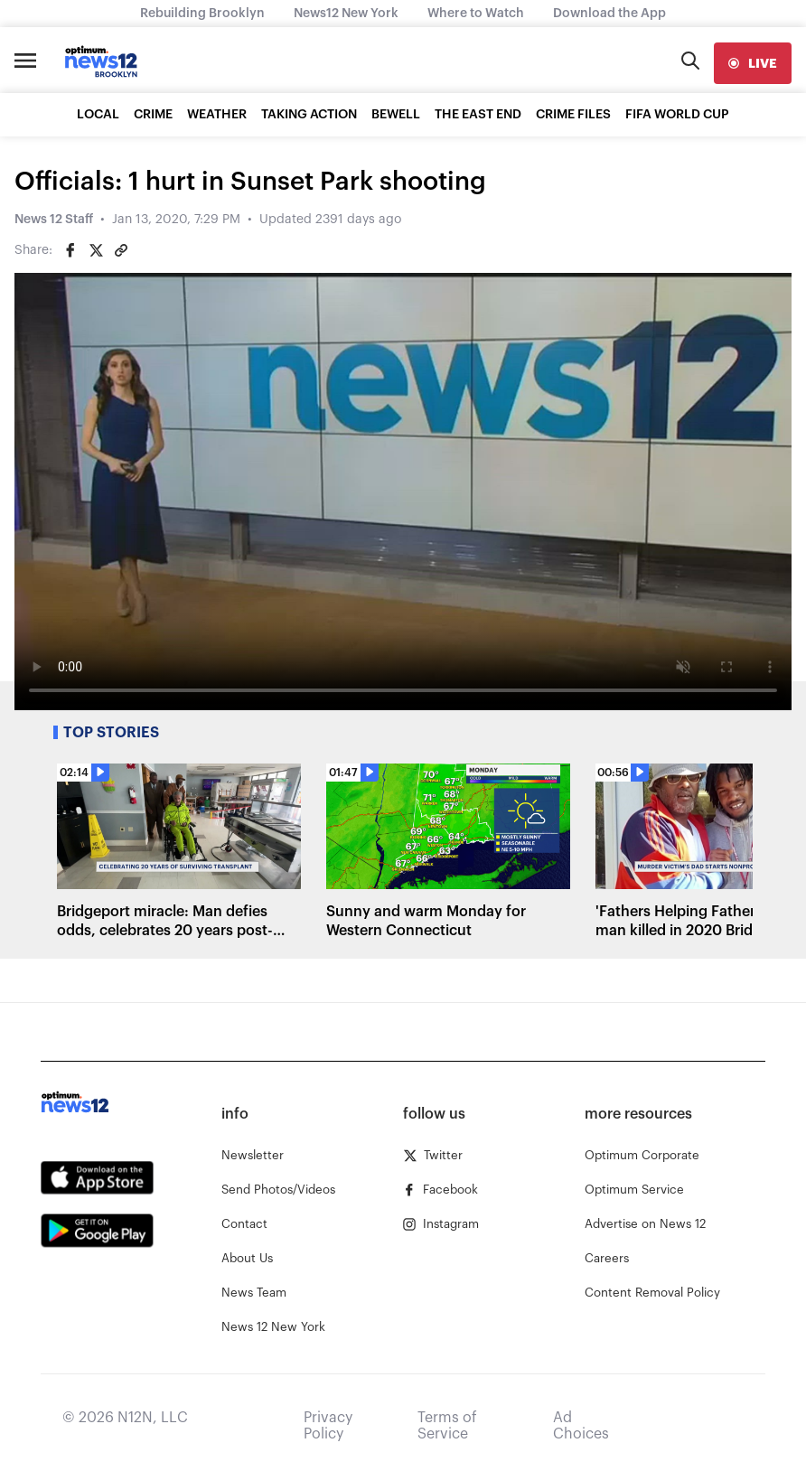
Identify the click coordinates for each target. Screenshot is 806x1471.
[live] (753, 63)
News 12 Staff (53, 219)
